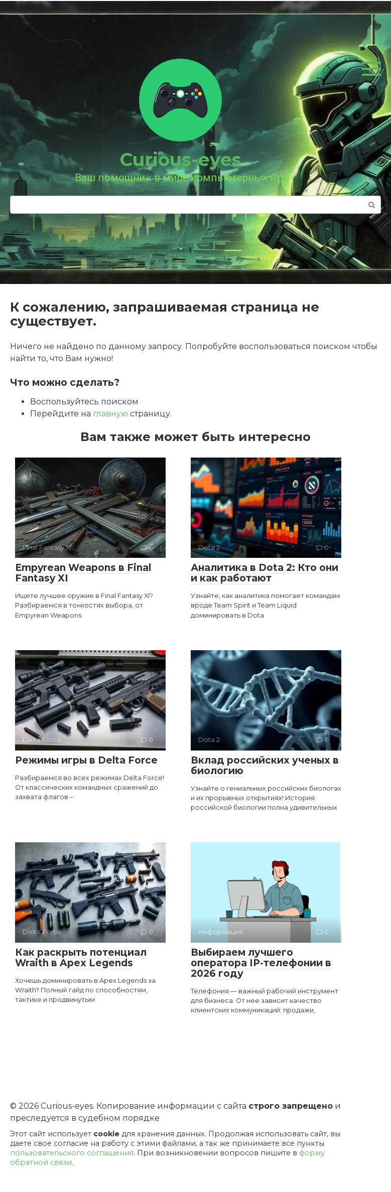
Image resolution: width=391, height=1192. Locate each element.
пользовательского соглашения (72, 1152)
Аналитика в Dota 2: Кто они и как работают (264, 573)
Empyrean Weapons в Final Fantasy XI (83, 573)
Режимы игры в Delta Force (86, 760)
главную (110, 413)
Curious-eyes (180, 159)
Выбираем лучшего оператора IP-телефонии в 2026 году (261, 963)
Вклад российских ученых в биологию (265, 766)
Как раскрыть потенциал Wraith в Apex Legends (81, 958)
